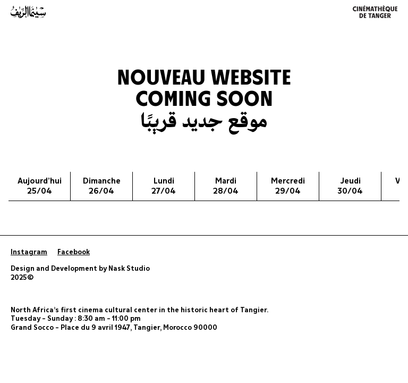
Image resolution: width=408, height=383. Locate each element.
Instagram (29, 252)
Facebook (73, 252)
